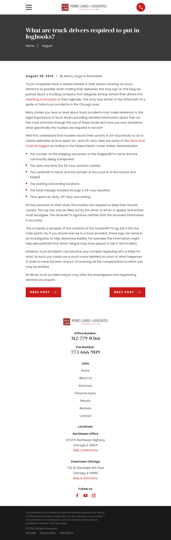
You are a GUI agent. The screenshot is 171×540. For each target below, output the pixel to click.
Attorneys (85, 386)
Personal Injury (85, 393)
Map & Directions (85, 450)
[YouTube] (85, 496)
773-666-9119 (85, 351)
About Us (85, 378)
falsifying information (41, 99)
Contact (85, 416)
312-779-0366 (85, 338)
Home (85, 371)
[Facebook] (77, 496)
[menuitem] (31, 533)
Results (85, 401)
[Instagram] (94, 496)
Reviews (85, 408)
